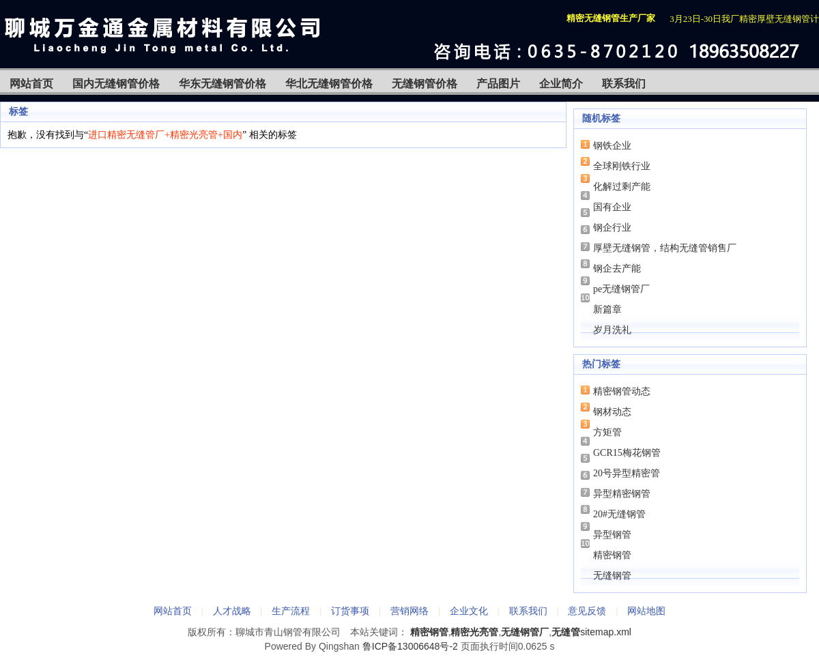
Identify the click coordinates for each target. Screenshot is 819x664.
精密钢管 (612, 555)
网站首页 (31, 83)
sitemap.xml (605, 631)
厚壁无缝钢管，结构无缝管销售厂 (664, 248)
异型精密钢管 (621, 494)
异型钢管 (612, 535)
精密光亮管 (474, 631)
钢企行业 (612, 227)
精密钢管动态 (621, 391)
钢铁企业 (612, 146)
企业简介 (561, 83)
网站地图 (646, 610)
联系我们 (624, 83)
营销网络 (409, 610)
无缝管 (565, 631)
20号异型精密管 (626, 473)
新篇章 (607, 309)
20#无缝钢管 (619, 514)
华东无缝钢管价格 (222, 83)
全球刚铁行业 (621, 166)
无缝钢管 (612, 576)
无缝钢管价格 (424, 83)
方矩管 (607, 432)
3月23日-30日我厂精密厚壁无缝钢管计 (744, 19)
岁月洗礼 (612, 330)
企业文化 (469, 610)
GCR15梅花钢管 (627, 453)
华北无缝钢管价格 (329, 83)
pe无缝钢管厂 (621, 289)
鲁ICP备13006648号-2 (410, 646)
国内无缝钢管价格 (116, 83)
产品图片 (498, 83)
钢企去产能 (617, 268)
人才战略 (232, 610)
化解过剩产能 (621, 187)
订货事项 (350, 610)
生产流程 (291, 610)
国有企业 (612, 207)
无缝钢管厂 (525, 631)
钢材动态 (612, 412)
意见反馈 (587, 610)
